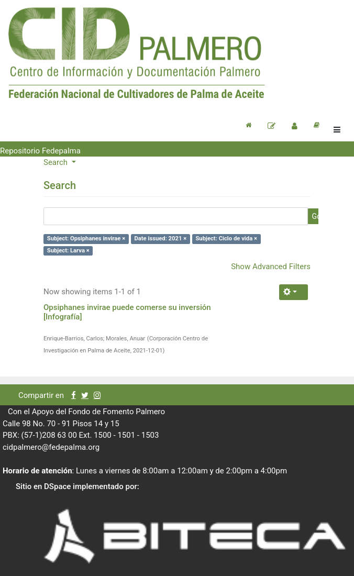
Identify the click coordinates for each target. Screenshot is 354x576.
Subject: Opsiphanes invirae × (86, 238)
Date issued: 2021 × (160, 238)
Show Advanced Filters (271, 266)
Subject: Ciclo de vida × (226, 238)
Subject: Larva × (68, 250)
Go (316, 216)
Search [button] (56, 162)
